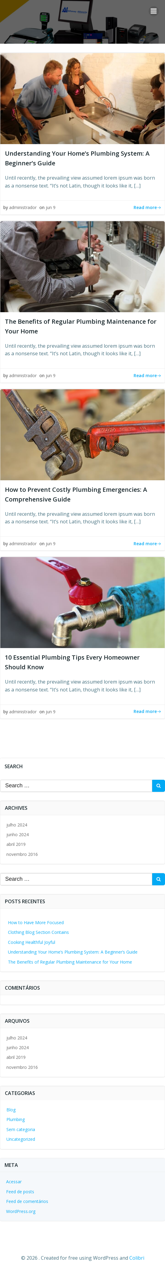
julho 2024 (16, 825)
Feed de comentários (27, 1201)
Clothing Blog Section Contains (38, 932)
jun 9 (51, 207)
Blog (11, 1110)
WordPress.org (20, 1211)
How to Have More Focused (36, 922)
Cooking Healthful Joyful (31, 942)
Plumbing (15, 1119)
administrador (23, 207)
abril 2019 (16, 844)
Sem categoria (20, 1129)
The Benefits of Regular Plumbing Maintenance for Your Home (70, 962)
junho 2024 (17, 834)
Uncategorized (20, 1139)
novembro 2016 (22, 854)
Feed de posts (20, 1191)
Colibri (136, 1258)
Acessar (14, 1181)
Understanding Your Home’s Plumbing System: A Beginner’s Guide (73, 952)
